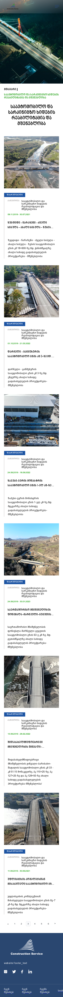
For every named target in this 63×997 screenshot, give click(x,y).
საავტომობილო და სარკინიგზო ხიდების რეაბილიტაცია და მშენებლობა (31, 96)
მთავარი (10, 89)
